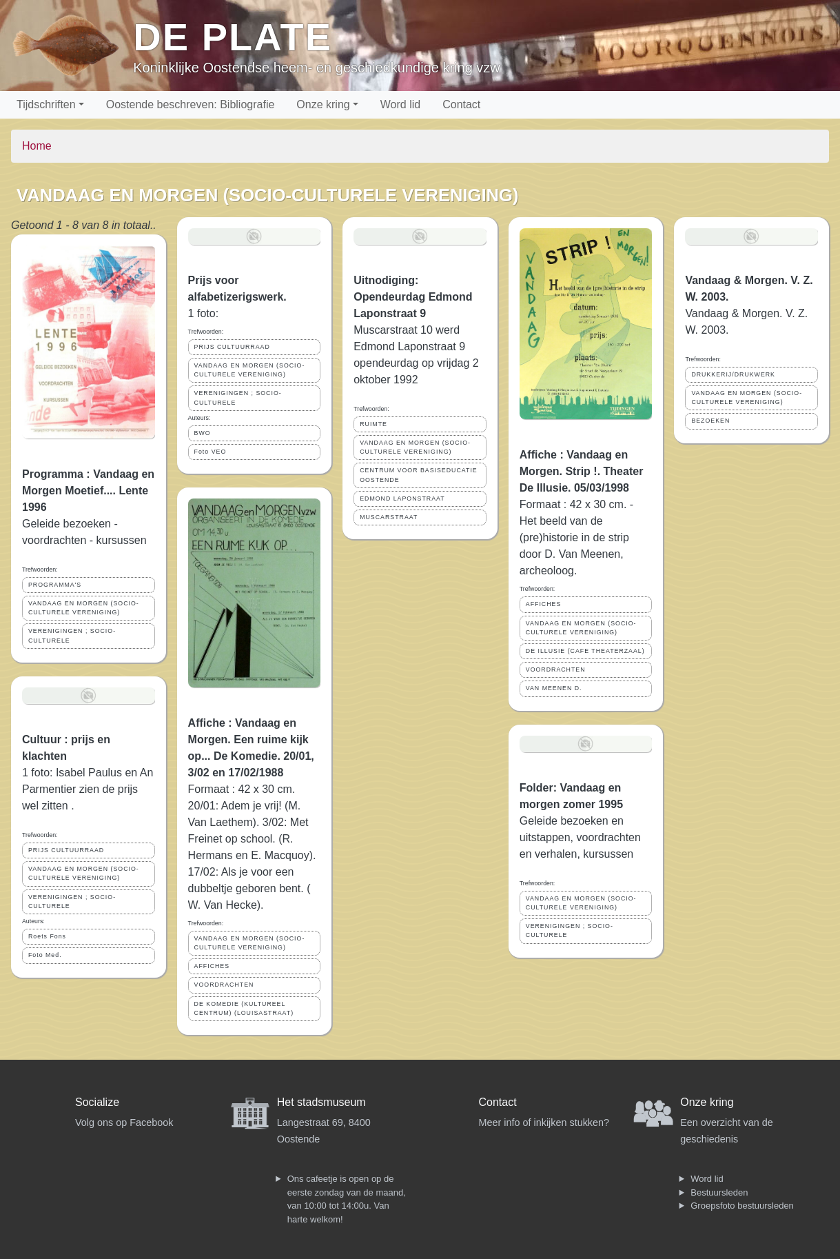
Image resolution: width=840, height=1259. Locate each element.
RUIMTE (373, 424)
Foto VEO (210, 451)
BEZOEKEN (710, 420)
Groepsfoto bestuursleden (742, 1205)
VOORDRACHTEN (224, 984)
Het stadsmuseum (321, 1102)
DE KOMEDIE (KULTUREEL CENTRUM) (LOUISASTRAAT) (244, 1008)
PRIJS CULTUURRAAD (66, 850)
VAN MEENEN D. (554, 688)
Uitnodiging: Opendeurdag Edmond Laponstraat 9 (413, 296)
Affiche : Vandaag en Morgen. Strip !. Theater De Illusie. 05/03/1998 (582, 471)
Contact (461, 104)
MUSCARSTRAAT (389, 517)
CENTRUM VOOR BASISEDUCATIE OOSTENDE (419, 475)
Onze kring (322, 104)
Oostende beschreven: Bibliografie (190, 104)
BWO (202, 433)
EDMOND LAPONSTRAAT (402, 498)
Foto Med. (45, 954)
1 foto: (205, 313)
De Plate (232, 37)
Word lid (400, 104)
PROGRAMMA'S (54, 584)
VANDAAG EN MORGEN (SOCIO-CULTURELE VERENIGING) (83, 608)
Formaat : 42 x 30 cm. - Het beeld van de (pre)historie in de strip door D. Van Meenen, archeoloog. (576, 537)
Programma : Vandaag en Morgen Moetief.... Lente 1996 (88, 490)
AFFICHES (212, 966)
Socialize (97, 1102)
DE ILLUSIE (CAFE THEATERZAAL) (585, 650)
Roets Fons (47, 936)
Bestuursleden (719, 1192)
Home (37, 146)
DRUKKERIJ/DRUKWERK (733, 374)
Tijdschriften (46, 104)
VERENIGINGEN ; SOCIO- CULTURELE (72, 635)
